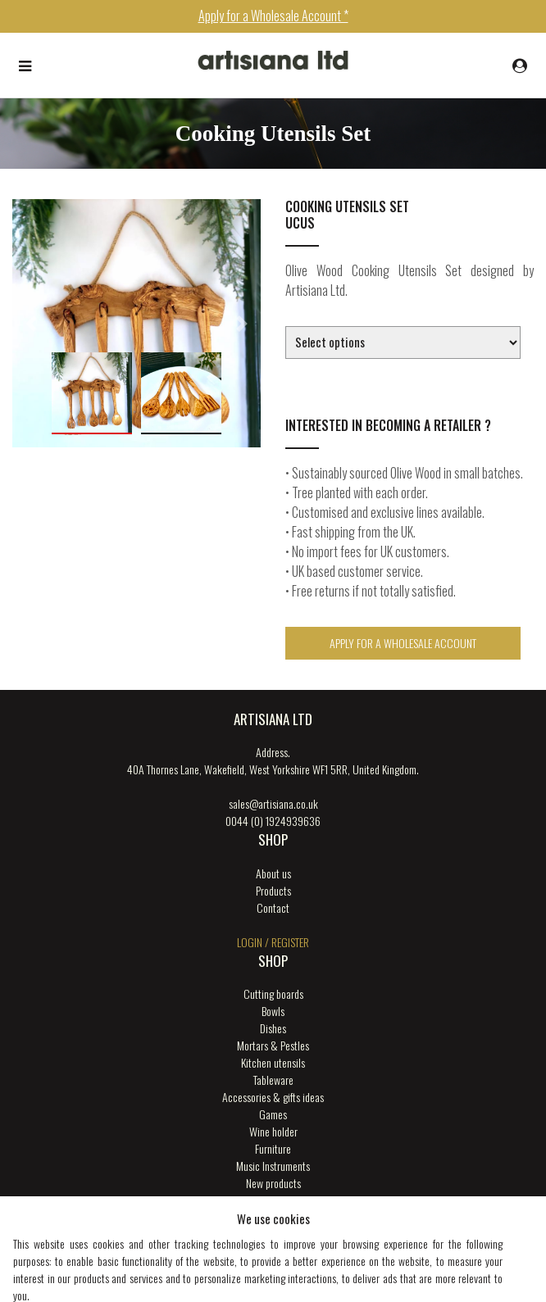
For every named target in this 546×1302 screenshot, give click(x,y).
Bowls (273, 1010)
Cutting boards (273, 993)
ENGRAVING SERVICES (273, 1200)
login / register (273, 941)
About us (273, 873)
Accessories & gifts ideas (273, 1096)
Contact (273, 907)
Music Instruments (273, 1165)
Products (273, 890)
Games (273, 1114)
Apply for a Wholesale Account (403, 642)
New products (273, 1182)
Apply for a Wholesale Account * (273, 15)
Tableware (273, 1079)
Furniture (273, 1148)
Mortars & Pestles (273, 1045)
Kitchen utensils (273, 1062)
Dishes (273, 1028)
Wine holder (273, 1131)
